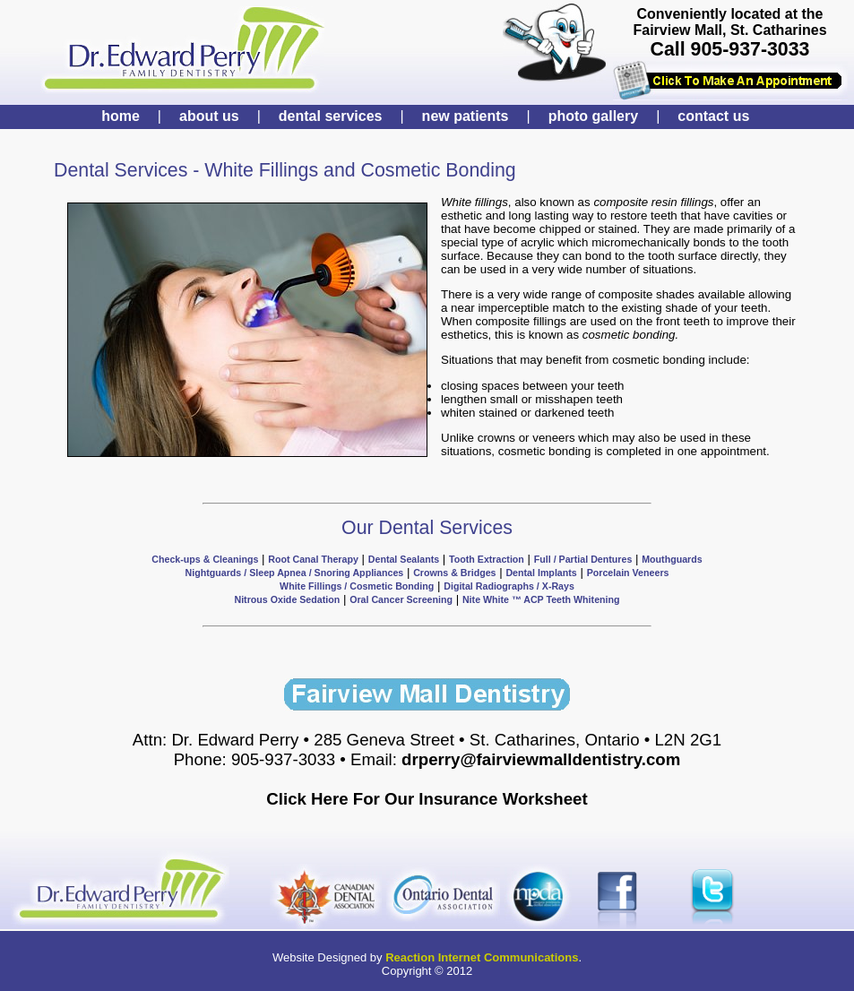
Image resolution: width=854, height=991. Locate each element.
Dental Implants (540, 572)
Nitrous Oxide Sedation (287, 599)
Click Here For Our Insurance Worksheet (426, 798)
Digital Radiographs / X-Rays (509, 586)
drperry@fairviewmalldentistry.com (540, 759)
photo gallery (593, 116)
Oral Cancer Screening (401, 599)
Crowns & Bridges (454, 572)
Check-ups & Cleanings (204, 559)
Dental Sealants (403, 559)
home (120, 116)
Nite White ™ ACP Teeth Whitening (541, 599)
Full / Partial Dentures (583, 559)
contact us (713, 116)
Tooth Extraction (486, 559)
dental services (331, 116)
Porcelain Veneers (628, 572)
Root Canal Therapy (313, 559)
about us (209, 116)
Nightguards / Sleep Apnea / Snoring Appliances (294, 572)
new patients (465, 116)
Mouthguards (672, 559)
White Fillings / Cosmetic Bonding (357, 586)
